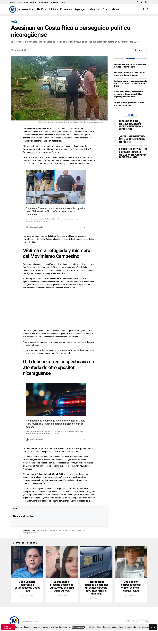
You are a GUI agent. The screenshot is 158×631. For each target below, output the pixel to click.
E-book (63, 2)
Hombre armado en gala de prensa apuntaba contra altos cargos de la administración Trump (130, 83)
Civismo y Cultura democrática (27, 2)
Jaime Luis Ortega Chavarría (72, 530)
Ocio (105, 9)
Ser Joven (12, 2)
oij (84, 530)
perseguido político (29, 533)
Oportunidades (43, 2)
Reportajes (80, 9)
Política (52, 9)
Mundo (115, 9)
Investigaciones (27, 9)
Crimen (44, 530)
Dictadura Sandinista (55, 530)
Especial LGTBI (54, 2)
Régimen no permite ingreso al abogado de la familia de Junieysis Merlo (130, 65)
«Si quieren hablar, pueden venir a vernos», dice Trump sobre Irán (130, 103)
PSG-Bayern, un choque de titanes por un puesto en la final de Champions (129, 73)
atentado (39, 530)
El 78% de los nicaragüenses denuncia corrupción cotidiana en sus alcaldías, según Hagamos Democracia (128, 94)
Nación (40, 9)
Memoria (94, 9)
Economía (65, 9)
